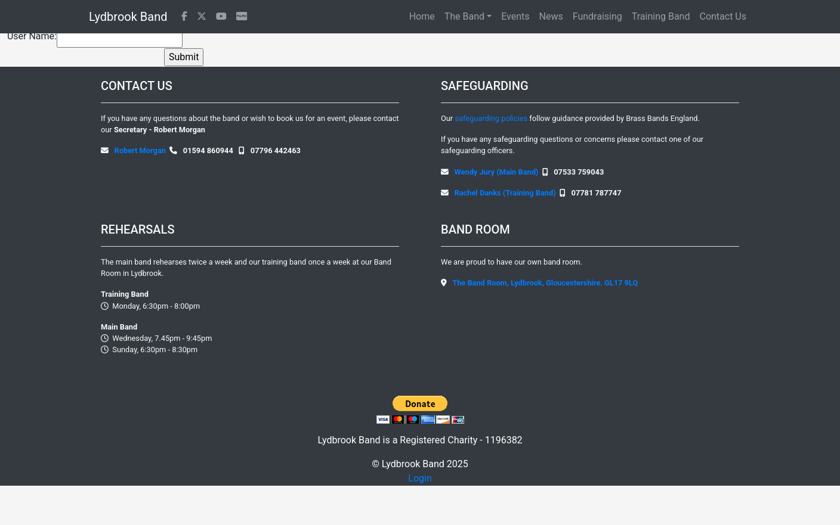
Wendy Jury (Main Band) (497, 171)
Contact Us (722, 16)
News (551, 16)
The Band (464, 16)
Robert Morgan (140, 150)
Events (515, 16)
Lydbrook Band (128, 17)
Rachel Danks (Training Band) (505, 192)
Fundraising (597, 16)
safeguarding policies (492, 118)
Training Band (661, 16)
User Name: (32, 36)
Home (422, 16)
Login (419, 478)
